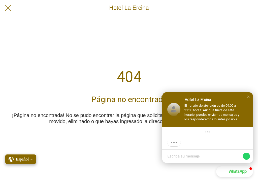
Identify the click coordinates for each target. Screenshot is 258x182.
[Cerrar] (8, 8)
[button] (248, 96)
